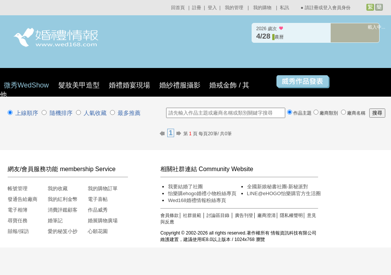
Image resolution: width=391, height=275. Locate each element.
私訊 (284, 7)
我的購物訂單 (103, 188)
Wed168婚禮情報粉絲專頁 (197, 200)
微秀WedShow (27, 85)
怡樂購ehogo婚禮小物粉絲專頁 (202, 193)
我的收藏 (58, 188)
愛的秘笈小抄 (63, 231)
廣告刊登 (244, 215)
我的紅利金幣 (63, 199)
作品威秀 (98, 210)
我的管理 (234, 7)
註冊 (196, 7)
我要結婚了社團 (185, 186)
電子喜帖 (98, 199)
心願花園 (98, 231)
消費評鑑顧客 (63, 210)
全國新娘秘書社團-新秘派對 (277, 186)
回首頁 (178, 7)
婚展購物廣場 (103, 220)
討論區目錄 (218, 215)
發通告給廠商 (22, 199)
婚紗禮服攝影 (179, 85)
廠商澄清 (266, 215)
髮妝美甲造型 (79, 85)
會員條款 (169, 215)
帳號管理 (17, 188)
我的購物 (262, 7)
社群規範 (192, 215)
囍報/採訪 (18, 231)
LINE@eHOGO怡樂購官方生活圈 (284, 193)
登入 (212, 7)
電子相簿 (17, 210)
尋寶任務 (17, 220)
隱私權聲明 (291, 215)
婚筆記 (55, 220)
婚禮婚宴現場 (129, 85)
